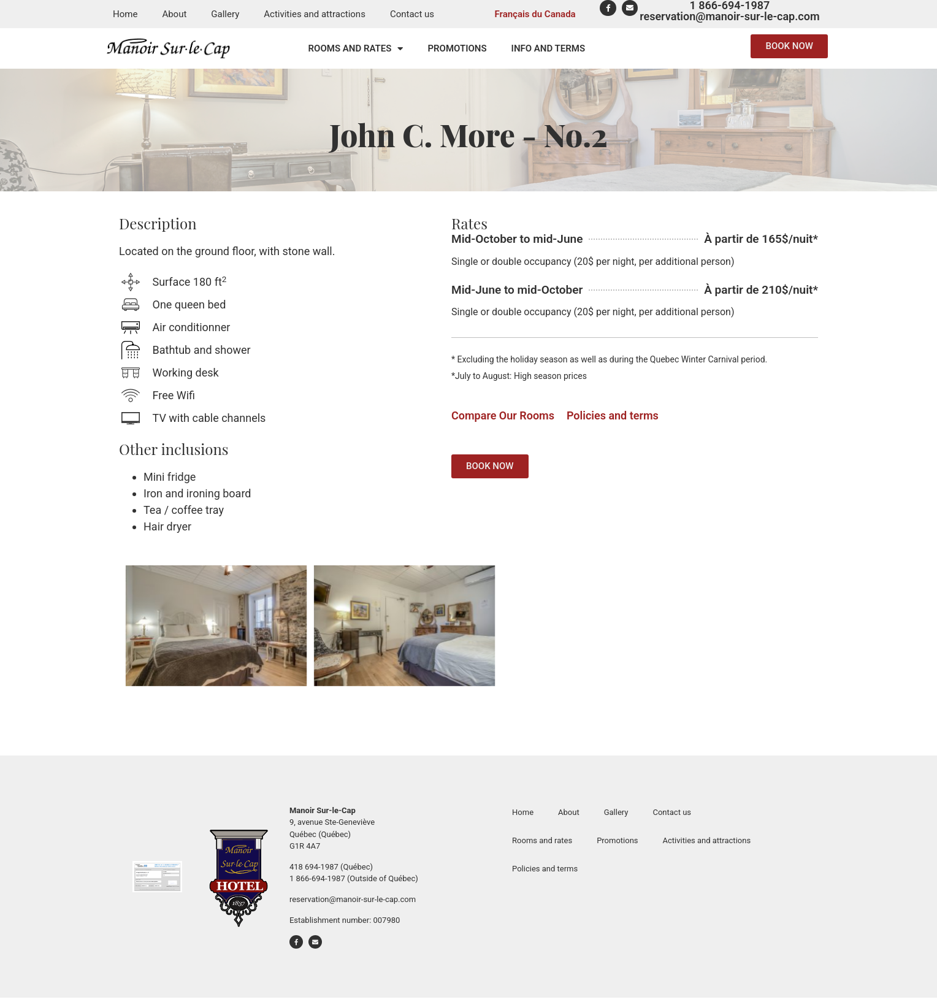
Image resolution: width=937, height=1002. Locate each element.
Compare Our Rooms (502, 415)
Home (125, 14)
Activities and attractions (314, 14)
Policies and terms (613, 415)
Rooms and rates (355, 48)
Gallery (225, 14)
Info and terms (548, 48)
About (174, 14)
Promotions (456, 48)
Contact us (412, 14)
